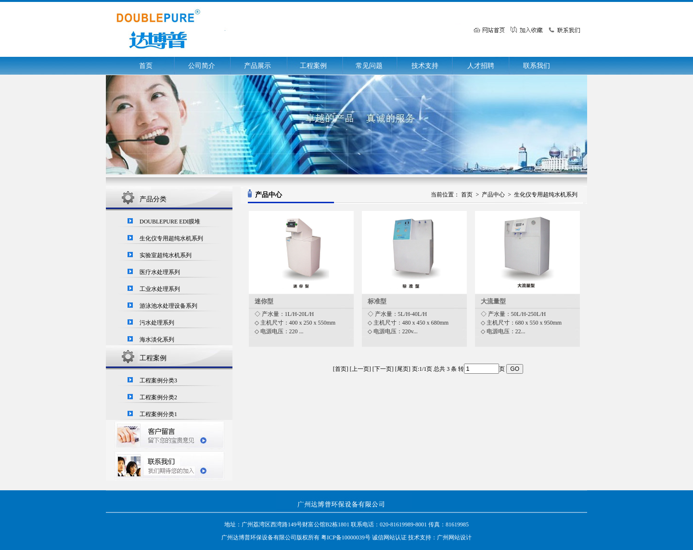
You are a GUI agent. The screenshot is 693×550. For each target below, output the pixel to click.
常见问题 (369, 65)
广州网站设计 (454, 537)
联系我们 (536, 65)
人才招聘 (480, 65)
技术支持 (424, 65)
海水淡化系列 (157, 339)
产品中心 (493, 194)
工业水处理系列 (160, 289)
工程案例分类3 (158, 380)
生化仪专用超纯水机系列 (171, 238)
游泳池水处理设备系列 (168, 305)
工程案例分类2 (158, 397)
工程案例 (313, 65)
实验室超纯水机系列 (166, 255)
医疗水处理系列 (160, 272)
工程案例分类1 (158, 414)
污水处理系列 (157, 322)
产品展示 (257, 65)
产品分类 (153, 199)
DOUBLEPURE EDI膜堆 (170, 221)
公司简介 (201, 65)
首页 (146, 65)
